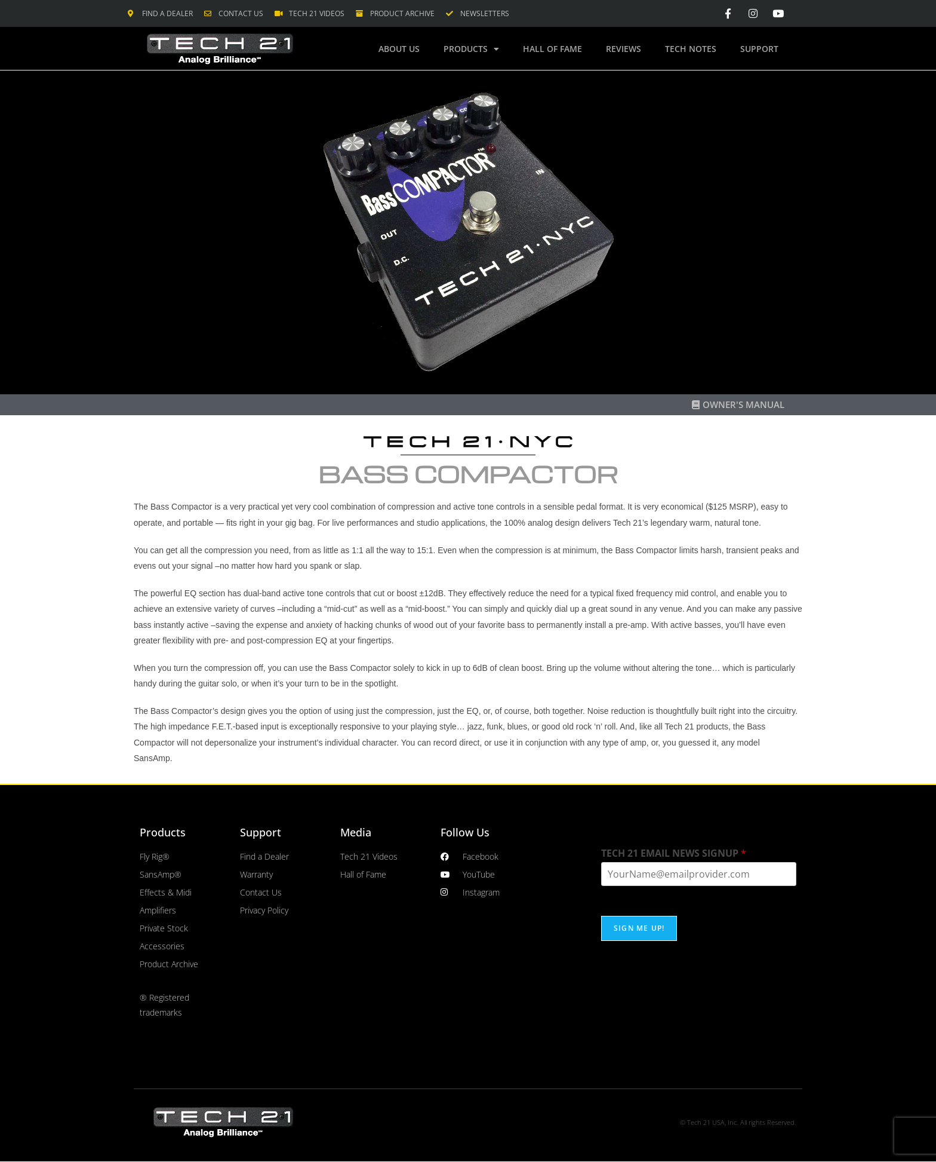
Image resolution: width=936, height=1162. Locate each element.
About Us (399, 48)
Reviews (623, 48)
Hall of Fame (552, 48)
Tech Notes (690, 48)
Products (471, 49)
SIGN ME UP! (639, 928)
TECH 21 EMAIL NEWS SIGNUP (673, 853)
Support (759, 48)
